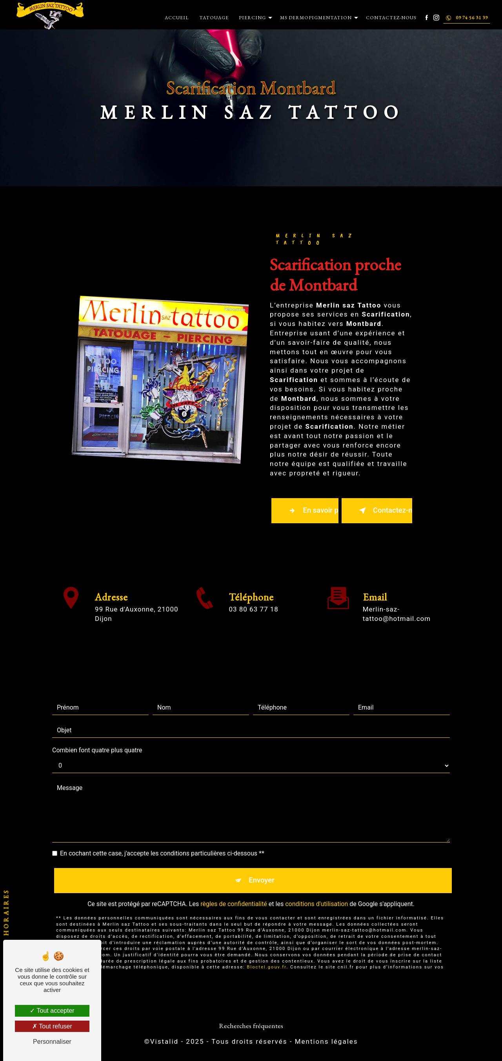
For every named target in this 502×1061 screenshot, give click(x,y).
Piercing (252, 18)
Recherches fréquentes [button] (251, 1027)
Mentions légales (326, 1044)
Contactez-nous (391, 18)
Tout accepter (52, 1010)
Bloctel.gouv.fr (267, 960)
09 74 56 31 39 (466, 18)
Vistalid (164, 1044)
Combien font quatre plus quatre (97, 742)
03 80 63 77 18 (253, 619)
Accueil (176, 18)
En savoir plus (313, 511)
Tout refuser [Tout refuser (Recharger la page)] (52, 1026)
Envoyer (262, 872)
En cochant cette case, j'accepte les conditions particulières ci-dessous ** (162, 845)
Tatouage (213, 18)
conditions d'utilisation (316, 897)
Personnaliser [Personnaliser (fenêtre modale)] (52, 1041)
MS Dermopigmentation (315, 18)
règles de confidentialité (233, 897)
